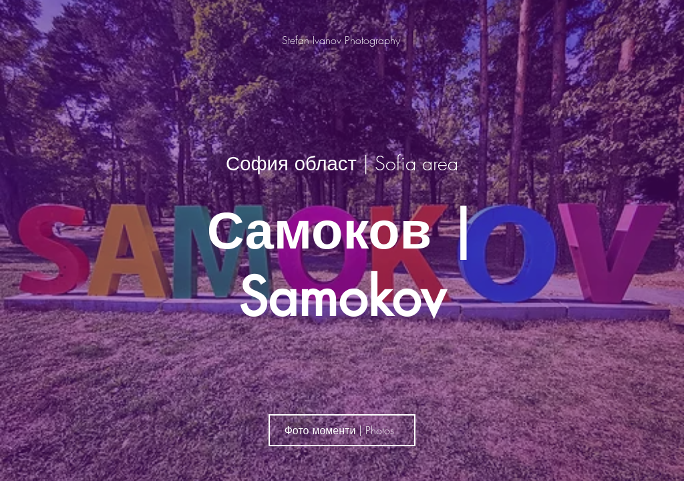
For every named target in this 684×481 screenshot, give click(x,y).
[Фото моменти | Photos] (342, 430)
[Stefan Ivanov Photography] (342, 40)
